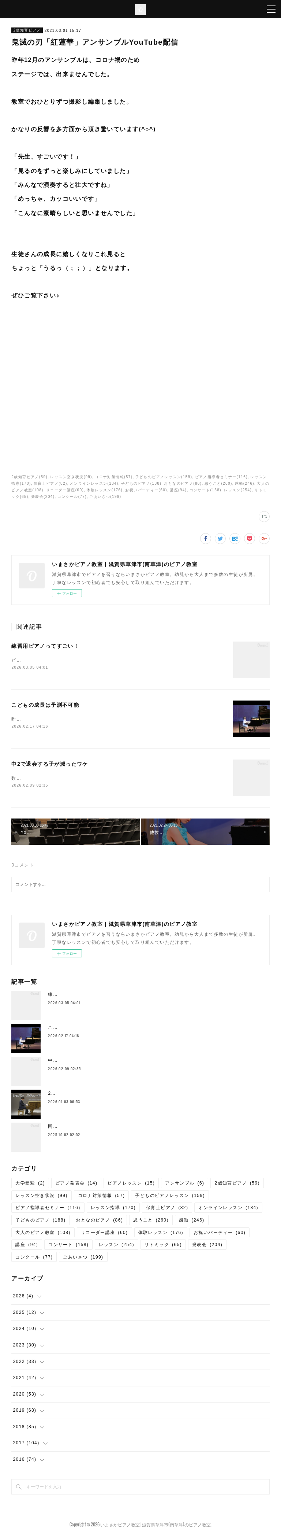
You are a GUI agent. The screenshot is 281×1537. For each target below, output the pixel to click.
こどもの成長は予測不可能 (45, 706)
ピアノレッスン (131, 1184)
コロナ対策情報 (101, 1197)
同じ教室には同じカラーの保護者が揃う (92, 1128)
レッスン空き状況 (41, 1197)
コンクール (34, 1258)
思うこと (151, 1221)
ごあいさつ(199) (105, 497)
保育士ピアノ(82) (50, 483)
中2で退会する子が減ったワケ (49, 765)
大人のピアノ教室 (42, 1234)
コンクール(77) (72, 497)
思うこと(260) (218, 483)
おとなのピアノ (99, 1221)
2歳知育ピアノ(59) (29, 477)
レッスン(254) (238, 490)
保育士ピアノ (167, 1209)
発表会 (207, 1246)
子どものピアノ (40, 1221)
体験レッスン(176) (104, 490)
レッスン (116, 1246)
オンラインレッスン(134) (94, 483)
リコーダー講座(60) (65, 490)
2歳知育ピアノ (27, 30)
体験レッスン (160, 1234)
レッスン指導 (113, 1209)
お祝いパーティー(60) (146, 490)
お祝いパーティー (220, 1234)
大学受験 (30, 1184)
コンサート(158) (205, 490)
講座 (26, 1246)
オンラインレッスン (228, 1209)
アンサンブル (184, 1184)
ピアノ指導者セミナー (47, 1209)
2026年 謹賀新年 (68, 1095)
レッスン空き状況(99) (71, 477)
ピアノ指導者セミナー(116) (221, 477)
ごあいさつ (83, 1258)
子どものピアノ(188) (141, 483)
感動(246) (244, 483)
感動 (192, 1221)
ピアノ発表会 (76, 1184)
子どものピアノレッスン (170, 1197)
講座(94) (178, 490)
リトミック (163, 1246)
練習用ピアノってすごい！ (45, 646)
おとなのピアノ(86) (183, 483)
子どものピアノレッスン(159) (163, 477)
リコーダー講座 (104, 1234)
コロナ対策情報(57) (113, 477)
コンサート (68, 1246)
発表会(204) (43, 497)
